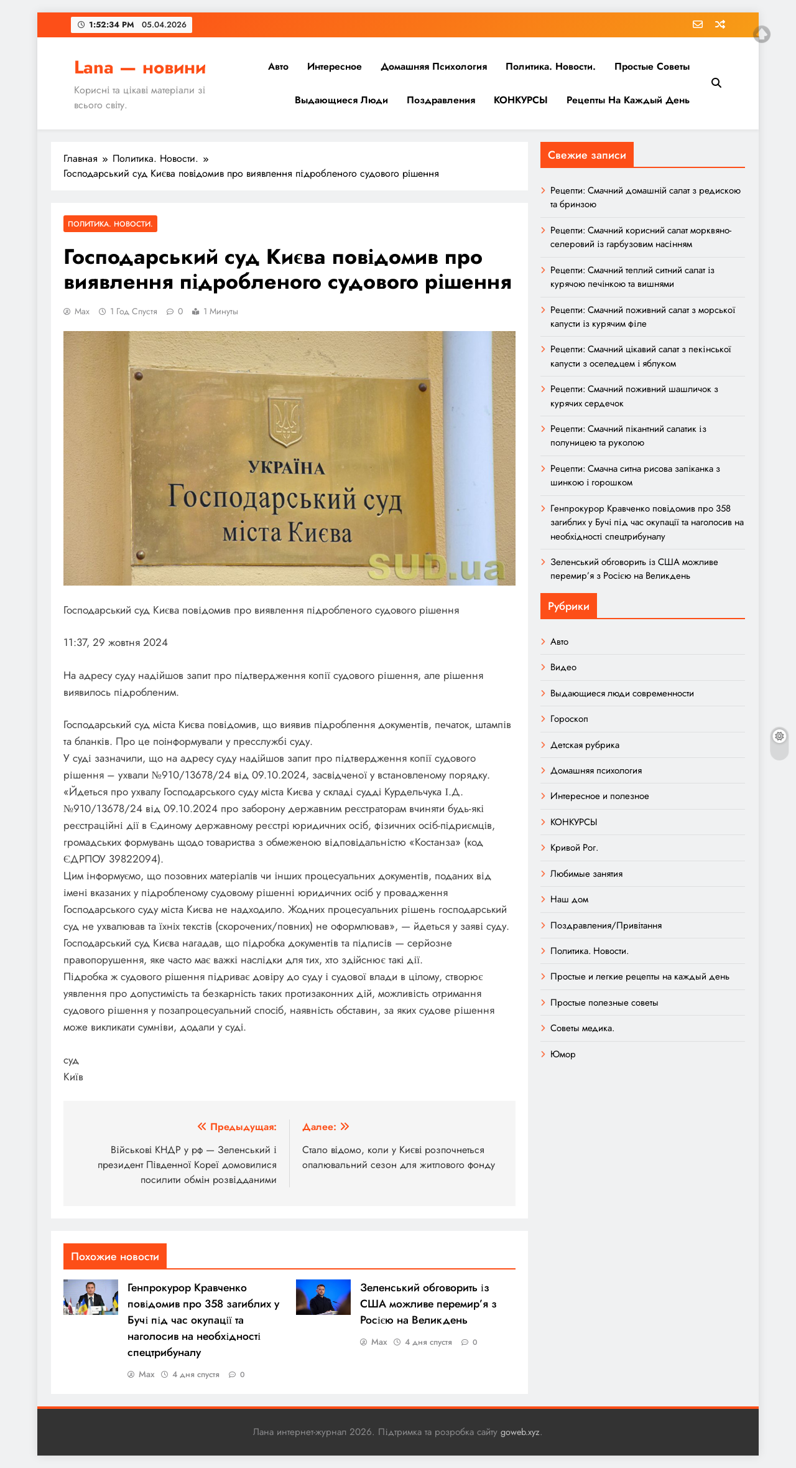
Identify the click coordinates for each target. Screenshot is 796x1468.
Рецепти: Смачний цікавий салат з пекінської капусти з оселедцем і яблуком (640, 356)
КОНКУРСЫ (521, 100)
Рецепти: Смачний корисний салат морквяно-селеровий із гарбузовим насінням (640, 237)
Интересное (334, 66)
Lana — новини (140, 67)
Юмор (563, 1054)
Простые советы (652, 66)
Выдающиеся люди (341, 100)
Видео (563, 667)
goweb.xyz (520, 1432)
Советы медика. (582, 1028)
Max (82, 311)
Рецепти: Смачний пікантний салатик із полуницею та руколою (628, 435)
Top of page (761, 34)
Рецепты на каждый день (628, 100)
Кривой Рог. (574, 847)
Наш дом (569, 899)
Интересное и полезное (599, 796)
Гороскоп (569, 719)
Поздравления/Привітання (606, 925)
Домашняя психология (434, 66)
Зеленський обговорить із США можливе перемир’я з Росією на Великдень (428, 1303)
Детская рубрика (584, 745)
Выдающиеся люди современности (622, 693)
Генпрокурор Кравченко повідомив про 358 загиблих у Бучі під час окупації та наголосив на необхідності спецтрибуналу (203, 1319)
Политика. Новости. (551, 66)
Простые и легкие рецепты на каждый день (639, 976)
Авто (278, 66)
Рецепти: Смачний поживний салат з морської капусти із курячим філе (642, 316)
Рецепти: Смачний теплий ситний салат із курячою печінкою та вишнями (632, 277)
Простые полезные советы (604, 1002)
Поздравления (441, 100)
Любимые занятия (586, 874)
